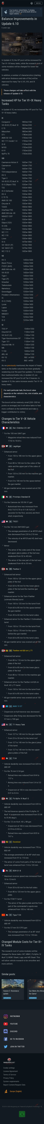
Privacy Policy (8, 1078)
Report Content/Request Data (14, 1085)
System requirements (11, 1081)
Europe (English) (12, 1091)
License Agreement (10, 1071)
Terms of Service (9, 1075)
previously (11, 365)
